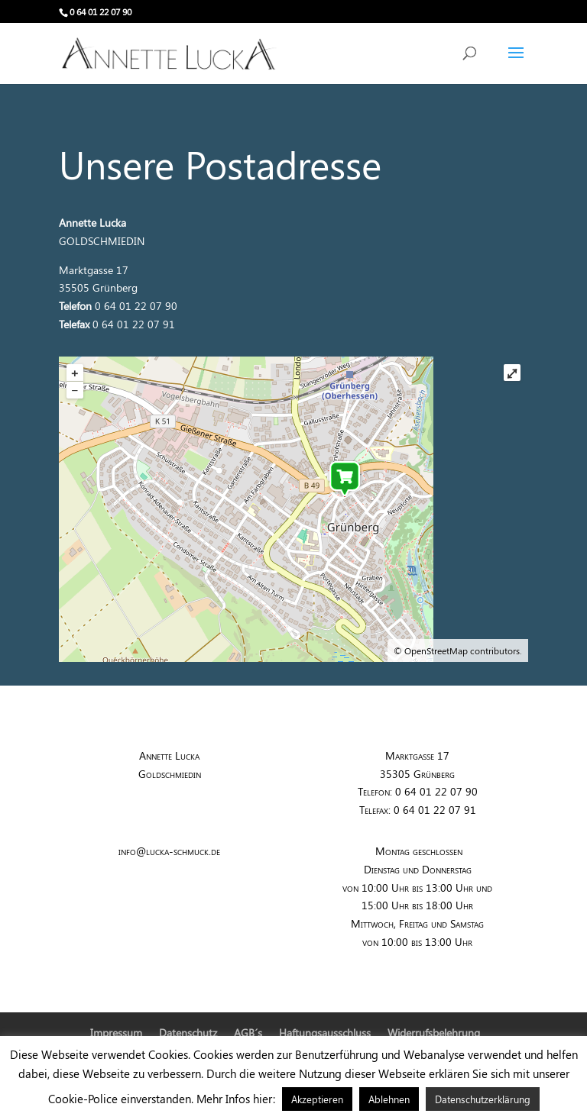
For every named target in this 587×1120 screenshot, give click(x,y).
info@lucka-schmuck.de (169, 851)
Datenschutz (188, 1032)
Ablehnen (389, 1099)
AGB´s (248, 1032)
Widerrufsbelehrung (434, 1032)
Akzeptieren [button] (317, 1099)
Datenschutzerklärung (482, 1099)
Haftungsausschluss (325, 1032)
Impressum (116, 1032)
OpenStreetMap (436, 650)
